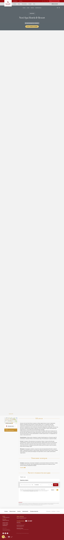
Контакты (58, 511)
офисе (20, 529)
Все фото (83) (11, 413)
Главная (24, 7)
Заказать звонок (5, 522)
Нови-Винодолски (38, 7)
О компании (15, 1)
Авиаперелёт (25, 511)
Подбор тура (48, 511)
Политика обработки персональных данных (6, 530)
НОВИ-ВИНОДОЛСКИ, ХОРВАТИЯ (32, 23)
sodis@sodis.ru (5, 525)
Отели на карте (8, 423)
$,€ (57, 489)
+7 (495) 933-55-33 (6, 517)
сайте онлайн (26, 529)
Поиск (55, 484)
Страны (28, 7)
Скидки (19, 511)
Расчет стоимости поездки (31, 26)
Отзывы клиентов (34, 511)
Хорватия (32, 7)
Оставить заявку (5, 524)
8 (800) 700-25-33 (6, 520)
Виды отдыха (12, 511)
